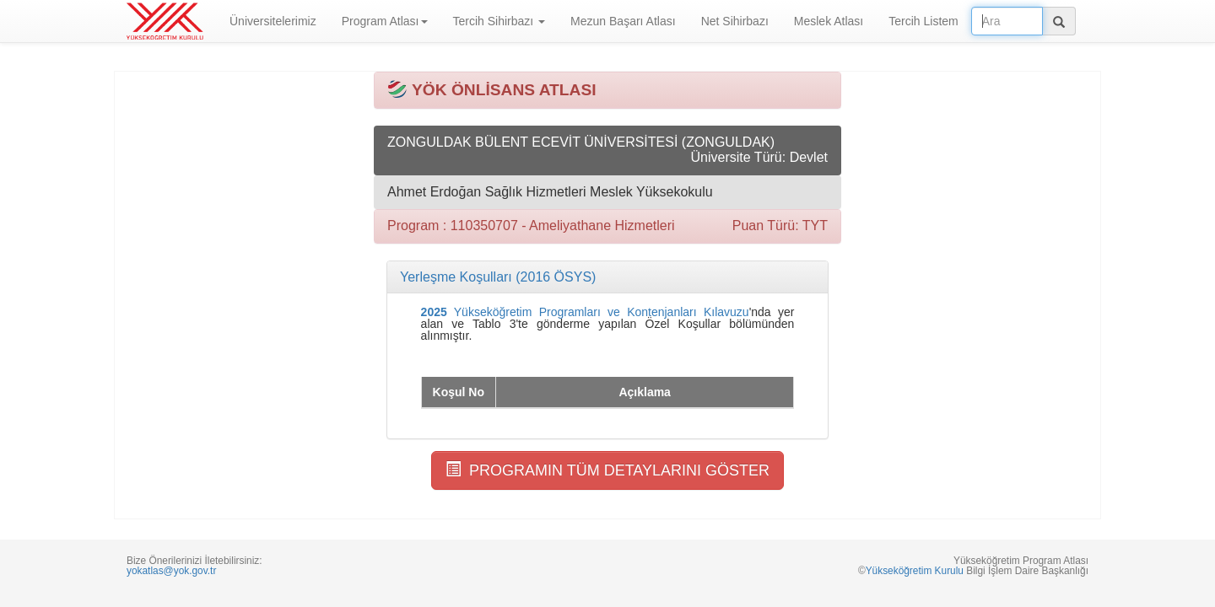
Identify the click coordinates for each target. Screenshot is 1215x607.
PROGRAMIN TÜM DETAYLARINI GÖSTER (608, 470)
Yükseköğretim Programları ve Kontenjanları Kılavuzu (585, 312)
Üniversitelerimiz (273, 21)
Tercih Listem (923, 21)
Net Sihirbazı (735, 21)
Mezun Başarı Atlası (623, 21)
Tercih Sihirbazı (499, 21)
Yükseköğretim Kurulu (915, 571)
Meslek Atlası (828, 21)
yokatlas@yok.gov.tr (171, 571)
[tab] (607, 277)
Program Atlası (385, 21)
